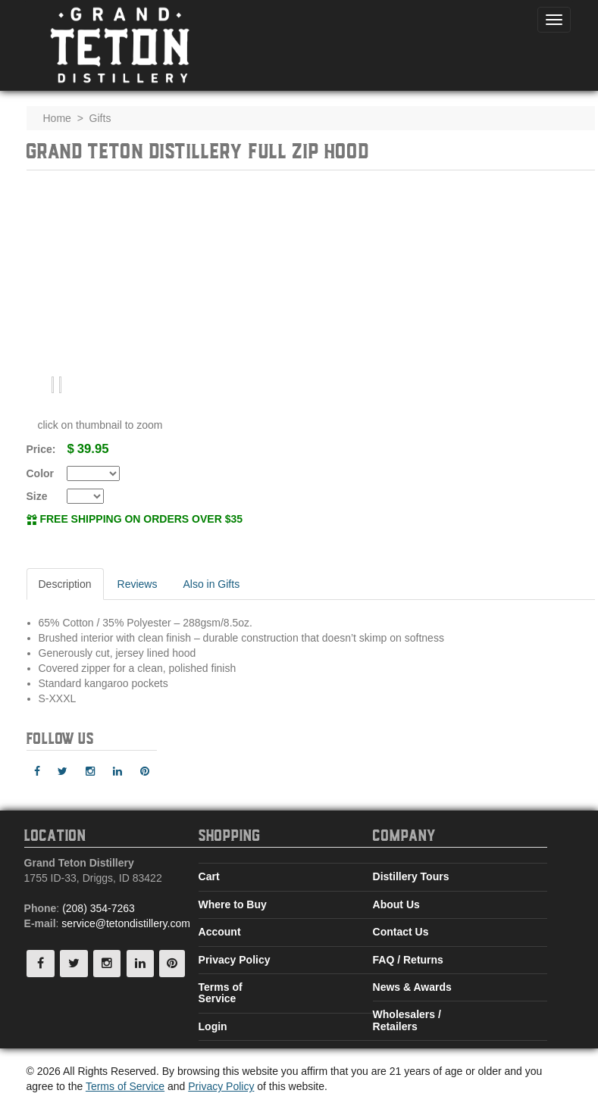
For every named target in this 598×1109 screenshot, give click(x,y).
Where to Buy (233, 904)
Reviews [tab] (137, 584)
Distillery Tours (411, 876)
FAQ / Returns (408, 960)
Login (213, 1026)
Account (220, 932)
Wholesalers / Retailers (407, 1020)
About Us (396, 904)
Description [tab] (65, 584)
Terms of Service (221, 992)
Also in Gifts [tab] (211, 584)
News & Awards (412, 987)
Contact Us (401, 932)
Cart (209, 876)
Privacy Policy (235, 960)
